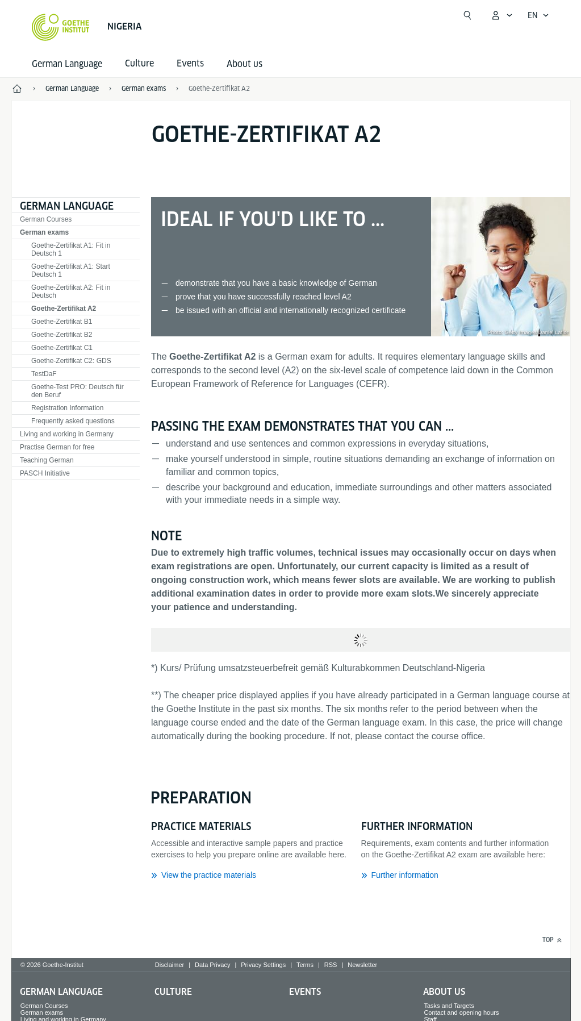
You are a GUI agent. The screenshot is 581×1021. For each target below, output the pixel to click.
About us (244, 64)
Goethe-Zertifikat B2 (61, 335)
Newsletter (362, 964)
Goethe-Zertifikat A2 (219, 88)
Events (305, 991)
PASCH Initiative (45, 473)
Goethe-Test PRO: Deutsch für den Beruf (77, 391)
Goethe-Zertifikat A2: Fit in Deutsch (70, 291)
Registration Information (67, 408)
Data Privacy (212, 964)
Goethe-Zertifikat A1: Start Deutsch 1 (70, 270)
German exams (44, 232)
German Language (67, 64)
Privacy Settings (263, 964)
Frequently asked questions (73, 421)
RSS (330, 964)
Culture (173, 991)
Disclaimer (169, 964)
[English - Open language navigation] (538, 15)
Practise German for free (57, 447)
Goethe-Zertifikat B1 (61, 322)
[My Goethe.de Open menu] (501, 15)
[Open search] (467, 15)
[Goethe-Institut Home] (60, 27)
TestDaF (44, 374)
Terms (305, 964)
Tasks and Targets (449, 1005)
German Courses (46, 219)
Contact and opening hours (461, 1012)
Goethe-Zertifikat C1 (62, 348)
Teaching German (47, 460)
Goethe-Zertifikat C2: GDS (71, 361)
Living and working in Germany (67, 434)
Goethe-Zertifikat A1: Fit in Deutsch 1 (70, 249)
